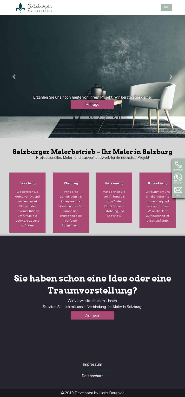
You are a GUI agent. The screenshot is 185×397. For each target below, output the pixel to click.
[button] (14, 76)
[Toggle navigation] (166, 7)
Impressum (92, 364)
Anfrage (92, 104)
